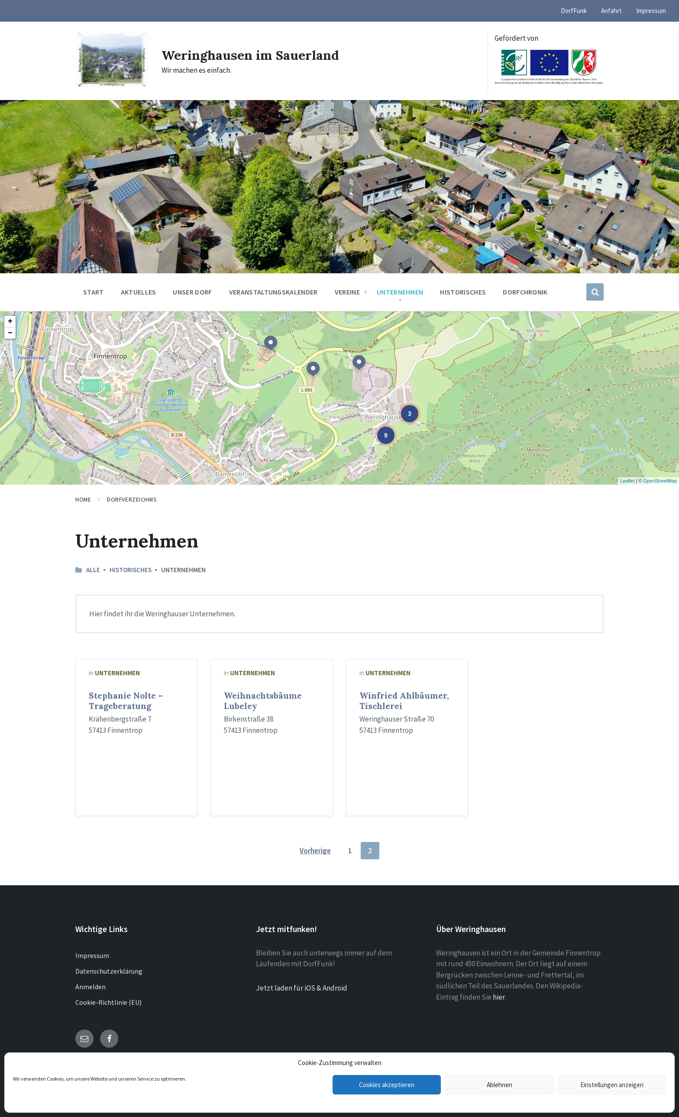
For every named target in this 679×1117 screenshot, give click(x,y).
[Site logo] (112, 84)
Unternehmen (117, 673)
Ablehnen (499, 1085)
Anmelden (90, 986)
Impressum (92, 955)
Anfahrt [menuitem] (611, 10)
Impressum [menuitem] (651, 10)
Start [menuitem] (93, 292)
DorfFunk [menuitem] (574, 10)
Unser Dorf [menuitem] (192, 292)
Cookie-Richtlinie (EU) (108, 1002)
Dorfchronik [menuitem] (525, 292)
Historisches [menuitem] (463, 292)
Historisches (131, 570)
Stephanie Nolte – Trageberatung (126, 700)
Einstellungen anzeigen (611, 1085)
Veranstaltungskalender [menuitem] (273, 292)
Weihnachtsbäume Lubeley (263, 700)
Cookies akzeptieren (386, 1085)
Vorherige (315, 850)
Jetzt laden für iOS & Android (301, 988)
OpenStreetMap (660, 480)
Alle (93, 570)
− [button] (10, 333)
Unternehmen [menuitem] (400, 292)
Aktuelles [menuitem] (138, 292)
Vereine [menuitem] (347, 292)
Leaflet (627, 480)
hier (498, 997)
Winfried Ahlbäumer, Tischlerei (404, 700)
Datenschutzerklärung (108, 971)
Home (83, 499)
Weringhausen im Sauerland (250, 55)
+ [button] (10, 321)
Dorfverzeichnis (132, 499)
